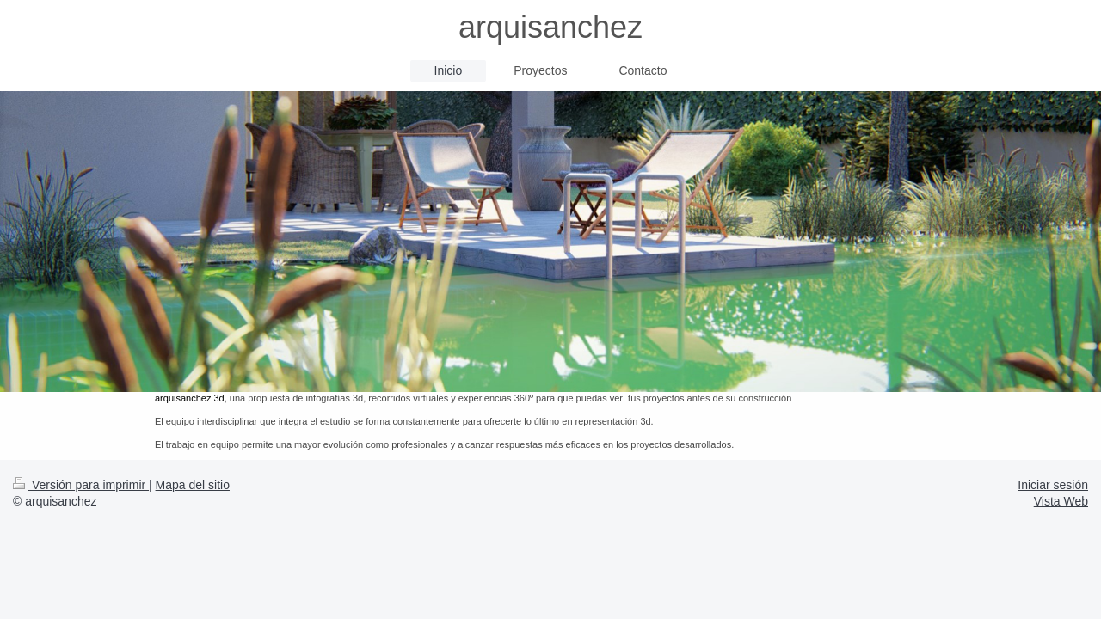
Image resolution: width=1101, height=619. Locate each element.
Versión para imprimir (81, 485)
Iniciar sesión (1053, 485)
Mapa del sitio (193, 485)
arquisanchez (550, 27)
